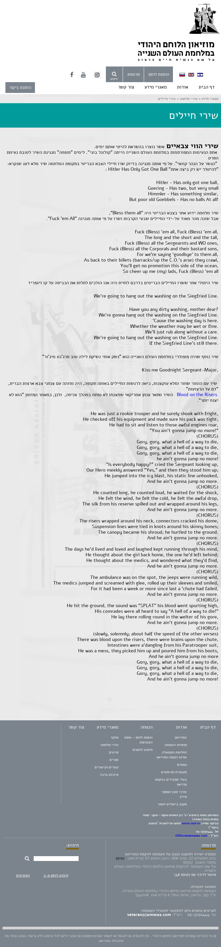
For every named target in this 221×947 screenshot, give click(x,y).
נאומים (182, 764)
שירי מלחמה (109, 744)
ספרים (113, 759)
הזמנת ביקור (20, 87)
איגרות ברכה (109, 774)
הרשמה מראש (191, 823)
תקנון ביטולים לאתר (172, 804)
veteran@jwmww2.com (149, 914)
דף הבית (207, 87)
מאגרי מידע (155, 87)
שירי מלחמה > (187, 98)
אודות (182, 87)
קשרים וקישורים (106, 767)
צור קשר (126, 87)
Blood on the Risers (197, 394)
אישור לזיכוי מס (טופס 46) (195, 874)
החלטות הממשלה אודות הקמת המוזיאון (171, 755)
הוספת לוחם (159, 74)
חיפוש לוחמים (143, 749)
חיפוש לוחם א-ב (55, 875)
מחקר (114, 737)
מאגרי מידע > (208, 98)
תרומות (133, 74)
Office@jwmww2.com (191, 836)
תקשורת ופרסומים (174, 772)
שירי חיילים (167, 98)
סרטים (113, 752)
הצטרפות (23, 875)
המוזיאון (181, 737)
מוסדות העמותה (175, 744)
